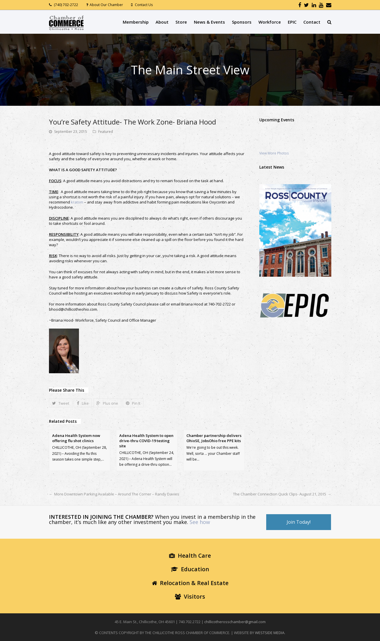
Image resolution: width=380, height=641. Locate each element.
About (162, 22)
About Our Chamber (106, 4)
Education (190, 569)
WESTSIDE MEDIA (269, 632)
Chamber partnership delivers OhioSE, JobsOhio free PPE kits (213, 438)
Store (181, 22)
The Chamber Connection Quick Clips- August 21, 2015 (279, 494)
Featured (105, 131)
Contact (311, 22)
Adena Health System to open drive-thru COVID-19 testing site (146, 440)
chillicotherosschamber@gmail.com (235, 621)
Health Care (190, 555)
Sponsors (242, 22)
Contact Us (144, 4)
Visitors (190, 596)
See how (200, 522)
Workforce (269, 22)
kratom (77, 202)
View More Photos (274, 153)
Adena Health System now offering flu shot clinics (76, 438)
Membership (136, 22)
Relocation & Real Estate (190, 583)
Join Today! (299, 522)
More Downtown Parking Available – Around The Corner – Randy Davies (116, 494)
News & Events (209, 22)
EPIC (292, 22)
